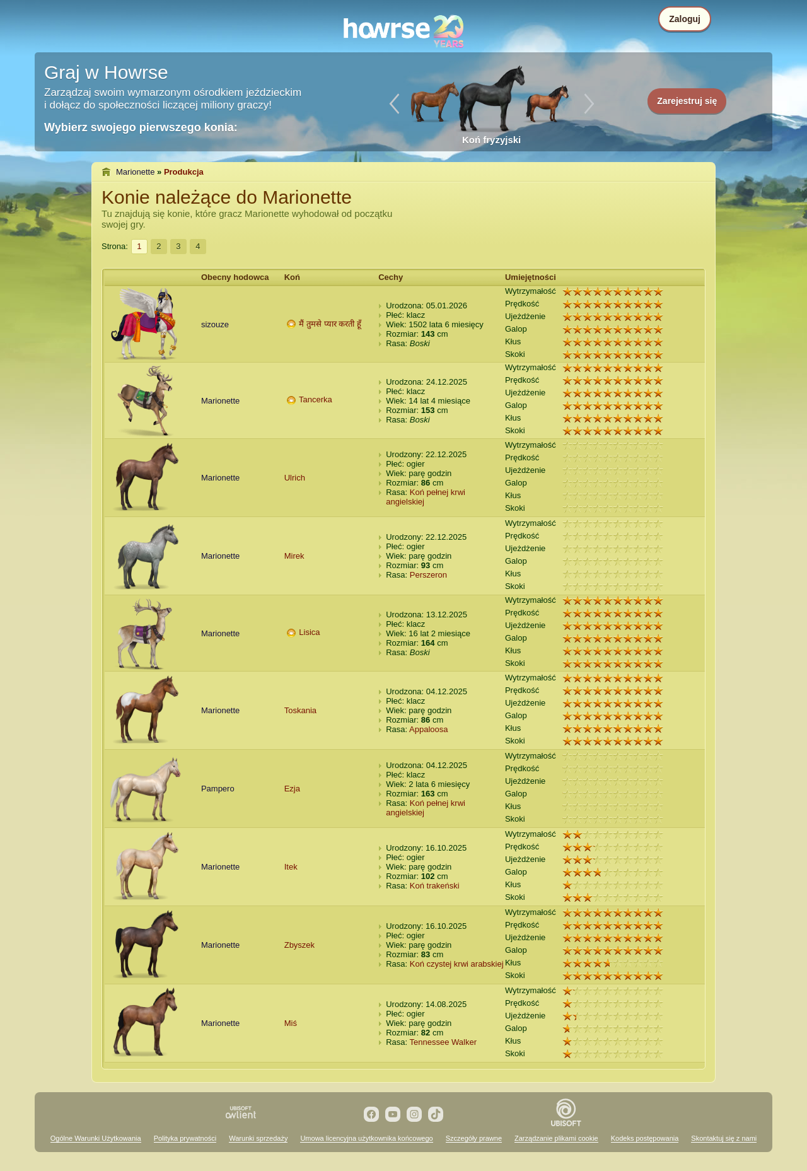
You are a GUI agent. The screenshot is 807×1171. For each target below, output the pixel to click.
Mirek (294, 556)
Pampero (218, 788)
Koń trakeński (435, 885)
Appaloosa (428, 729)
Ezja (292, 788)
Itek (291, 866)
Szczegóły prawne (474, 1138)
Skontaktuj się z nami (724, 1138)
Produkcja (184, 172)
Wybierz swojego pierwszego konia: (141, 127)
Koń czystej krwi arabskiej (457, 964)
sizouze (215, 324)
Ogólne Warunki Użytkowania (95, 1138)
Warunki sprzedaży (258, 1138)
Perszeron (428, 575)
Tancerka (315, 399)
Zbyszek (299, 945)
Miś (290, 1023)
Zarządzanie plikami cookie (556, 1138)
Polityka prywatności (185, 1138)
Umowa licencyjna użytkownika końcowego (366, 1138)
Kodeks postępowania (645, 1138)
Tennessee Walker (443, 1042)
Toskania (300, 710)
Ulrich (294, 477)
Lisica (309, 632)
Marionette (135, 172)
